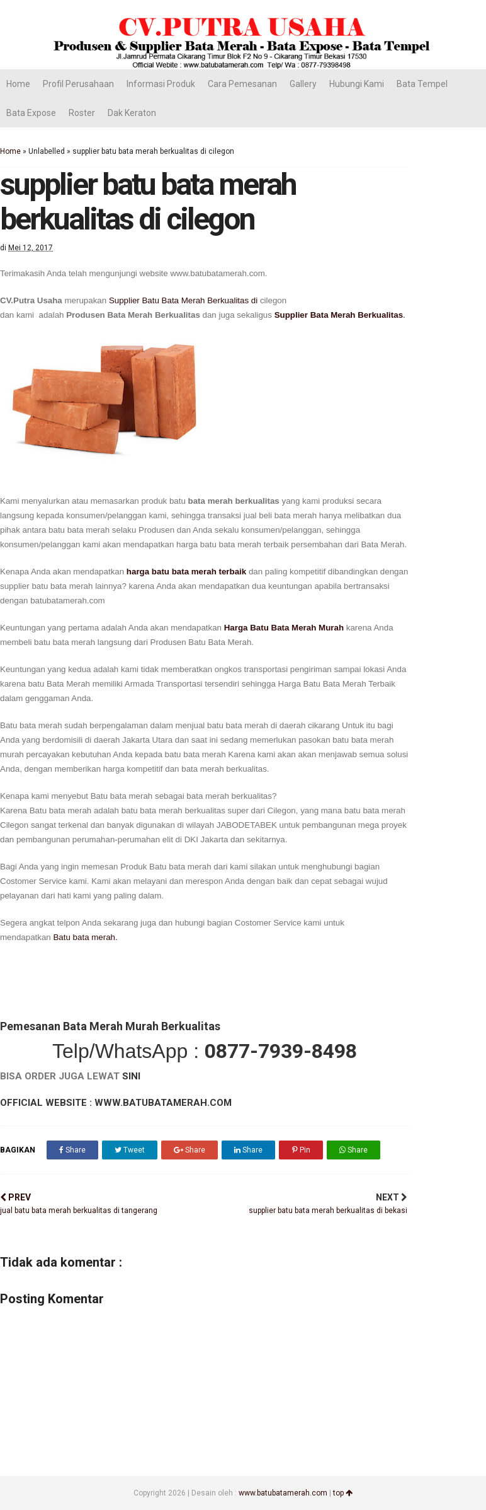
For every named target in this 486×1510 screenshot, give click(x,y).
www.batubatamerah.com (283, 1493)
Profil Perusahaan (78, 84)
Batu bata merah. (85, 937)
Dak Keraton (132, 113)
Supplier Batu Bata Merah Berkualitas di (184, 300)
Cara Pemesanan (242, 84)
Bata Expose (31, 113)
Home (18, 84)
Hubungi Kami (356, 84)
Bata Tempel (422, 84)
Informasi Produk (161, 84)
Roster (82, 113)
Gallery (303, 84)
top (343, 1493)
